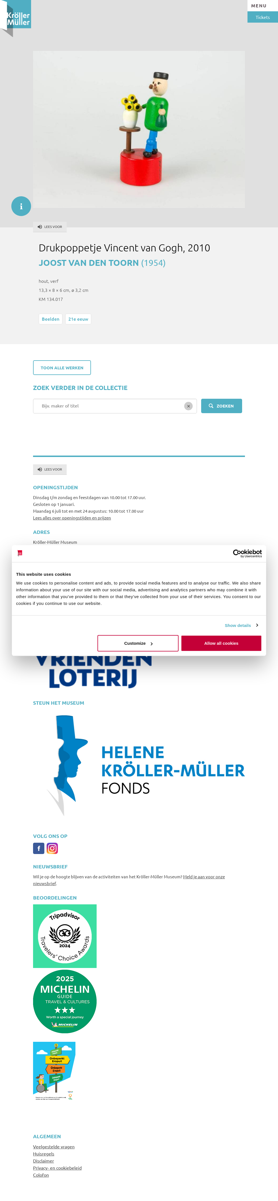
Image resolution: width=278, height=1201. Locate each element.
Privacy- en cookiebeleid (57, 1167)
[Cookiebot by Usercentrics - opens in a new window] (237, 553)
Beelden (50, 319)
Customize (138, 643)
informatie (18, 203)
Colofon (41, 1175)
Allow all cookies (221, 643)
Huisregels (43, 1153)
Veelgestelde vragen (54, 1146)
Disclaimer (43, 1160)
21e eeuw (78, 319)
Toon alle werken (62, 367)
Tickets (263, 17)
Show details (238, 625)
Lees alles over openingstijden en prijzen (72, 517)
